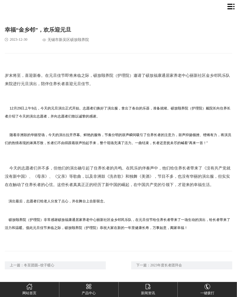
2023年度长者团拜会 (166, 265)
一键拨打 (207, 288)
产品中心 (88, 288)
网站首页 (29, 288)
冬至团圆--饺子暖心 (39, 265)
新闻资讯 (148, 288)
